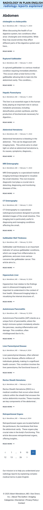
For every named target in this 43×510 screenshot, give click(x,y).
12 (5, 457)
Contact (21, 503)
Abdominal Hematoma (12, 130)
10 (27, 452)
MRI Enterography (10, 164)
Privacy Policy (32, 500)
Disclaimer (19, 500)
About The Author (19, 497)
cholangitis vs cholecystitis (14, 21)
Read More (8, 51)
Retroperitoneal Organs (13, 414)
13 (11, 457)
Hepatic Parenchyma (12, 92)
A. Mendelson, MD (11, 26)
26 (20, 457)
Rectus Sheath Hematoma (14, 380)
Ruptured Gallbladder (12, 58)
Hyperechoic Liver (11, 275)
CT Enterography (10, 201)
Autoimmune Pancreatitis (14, 309)
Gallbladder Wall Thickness (14, 238)
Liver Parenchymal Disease (14, 346)
